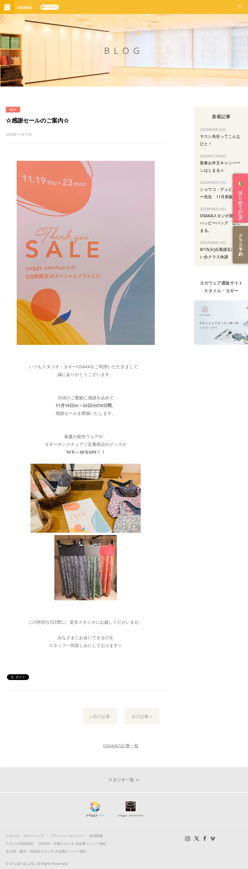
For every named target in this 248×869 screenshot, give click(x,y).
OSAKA (24, 7)
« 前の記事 (100, 716)
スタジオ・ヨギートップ (25, 835)
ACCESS (50, 7)
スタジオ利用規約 (19, 843)
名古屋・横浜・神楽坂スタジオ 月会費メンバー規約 (46, 851)
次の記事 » (141, 716)
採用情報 (96, 835)
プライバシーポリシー (66, 835)
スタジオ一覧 (121, 779)
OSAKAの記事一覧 (120, 745)
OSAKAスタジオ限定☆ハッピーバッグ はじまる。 (220, 223)
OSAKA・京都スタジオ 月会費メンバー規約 (72, 843)
